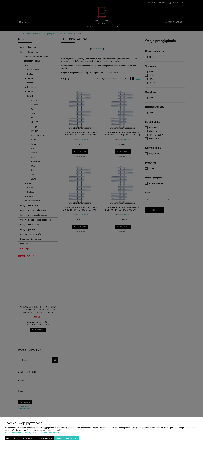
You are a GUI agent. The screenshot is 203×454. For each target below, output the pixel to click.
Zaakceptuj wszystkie (66, 438)
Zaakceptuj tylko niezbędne (19, 438)
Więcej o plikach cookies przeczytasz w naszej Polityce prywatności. (32, 433)
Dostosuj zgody (44, 438)
